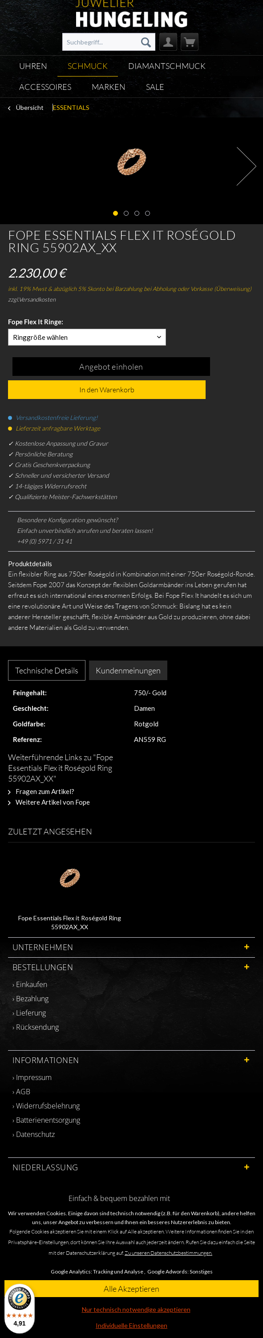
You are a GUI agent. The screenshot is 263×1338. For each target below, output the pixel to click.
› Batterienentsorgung (46, 1120)
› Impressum (32, 1077)
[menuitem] (108, 42)
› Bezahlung (30, 999)
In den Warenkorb (106, 389)
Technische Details (46, 670)
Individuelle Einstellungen (131, 1325)
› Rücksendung (35, 1027)
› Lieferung (29, 1013)
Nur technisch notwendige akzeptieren (136, 1309)
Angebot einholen (111, 366)
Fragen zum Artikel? (41, 791)
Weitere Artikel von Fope (49, 802)
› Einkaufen (29, 984)
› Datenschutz (33, 1134)
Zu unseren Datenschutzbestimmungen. (168, 1252)
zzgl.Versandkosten (32, 299)
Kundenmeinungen (128, 670)
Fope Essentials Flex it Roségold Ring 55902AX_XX (69, 922)
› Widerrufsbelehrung (46, 1106)
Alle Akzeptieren (131, 1289)
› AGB (21, 1091)
